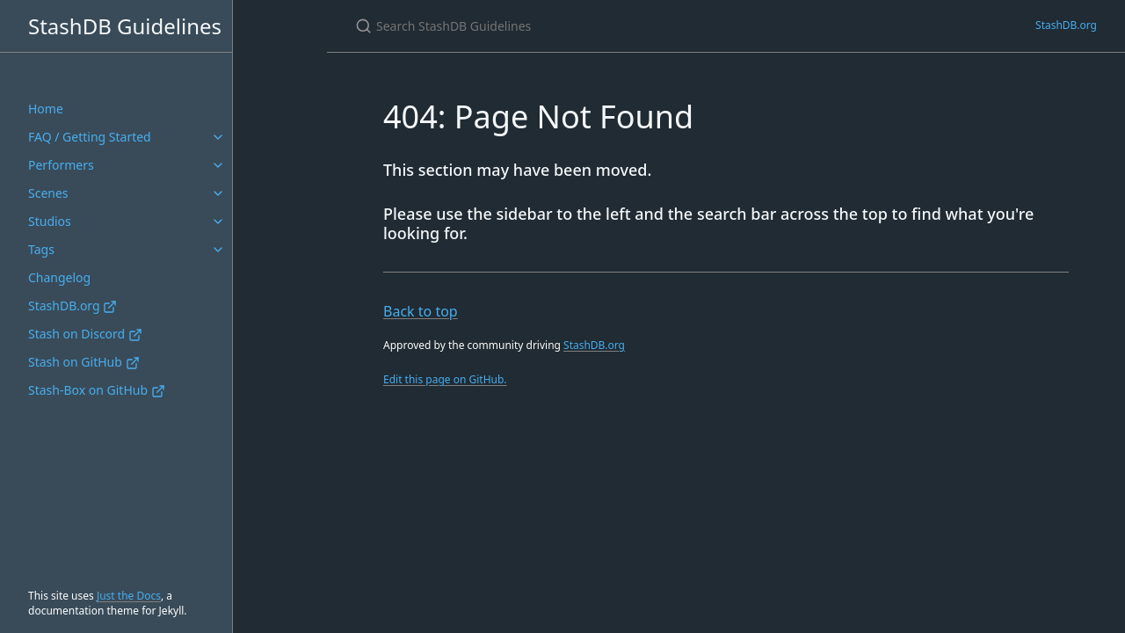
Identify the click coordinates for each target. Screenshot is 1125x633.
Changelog (59, 277)
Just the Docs (129, 595)
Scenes (48, 193)
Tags (41, 249)
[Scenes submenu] (218, 193)
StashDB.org (72, 305)
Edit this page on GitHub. (445, 379)
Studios (49, 221)
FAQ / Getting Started (89, 136)
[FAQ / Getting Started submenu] (218, 137)
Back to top (420, 311)
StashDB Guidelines (124, 25)
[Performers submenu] (218, 165)
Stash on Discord (85, 333)
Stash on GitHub (84, 361)
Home (45, 108)
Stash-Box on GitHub (96, 390)
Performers (61, 164)
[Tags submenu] (218, 250)
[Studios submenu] (218, 221)
